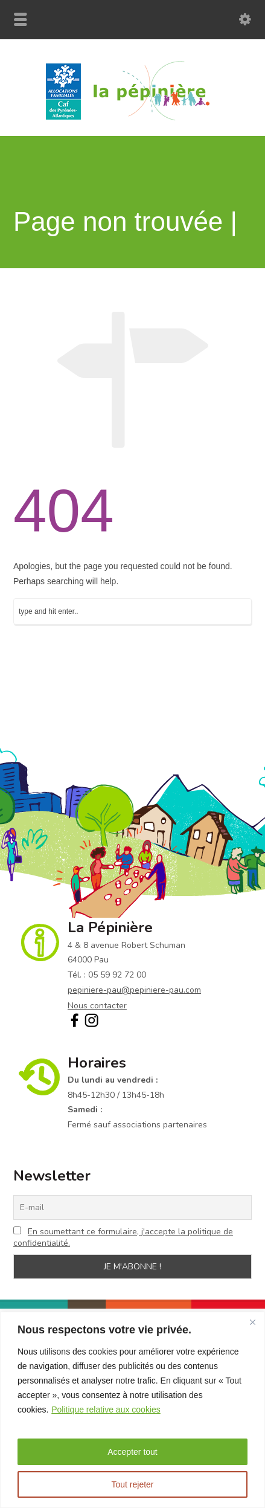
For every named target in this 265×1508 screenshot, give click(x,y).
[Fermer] (252, 1322)
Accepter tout (132, 1452)
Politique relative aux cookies (106, 1409)
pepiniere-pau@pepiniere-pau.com (134, 990)
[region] (132, 1410)
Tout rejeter (132, 1484)
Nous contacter (97, 1005)
